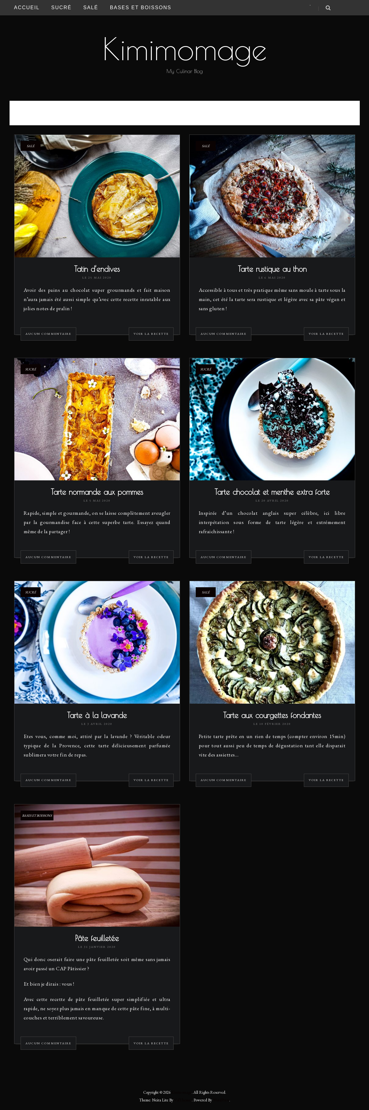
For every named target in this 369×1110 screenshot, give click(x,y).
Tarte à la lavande (97, 715)
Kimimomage (185, 49)
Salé (90, 7)
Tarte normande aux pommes (97, 491)
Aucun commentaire (48, 334)
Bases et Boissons (140, 7)
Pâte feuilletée (97, 938)
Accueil (27, 7)
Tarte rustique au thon (272, 268)
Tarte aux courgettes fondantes (272, 715)
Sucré (61, 7)
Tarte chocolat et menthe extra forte (272, 491)
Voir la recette (151, 334)
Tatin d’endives (97, 268)
